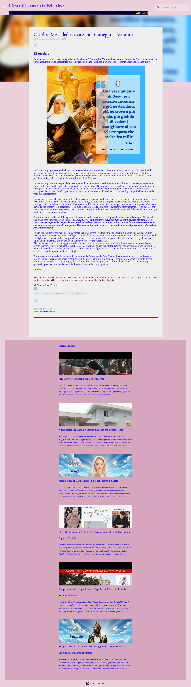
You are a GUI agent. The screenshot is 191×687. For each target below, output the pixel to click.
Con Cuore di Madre (36, 5)
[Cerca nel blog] (172, 7)
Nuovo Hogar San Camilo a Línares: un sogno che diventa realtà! (91, 429)
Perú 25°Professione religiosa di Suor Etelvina (81, 378)
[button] (35, 45)
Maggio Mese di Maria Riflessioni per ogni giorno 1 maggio (88, 480)
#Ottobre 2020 (78, 293)
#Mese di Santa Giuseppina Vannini (51, 293)
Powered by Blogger (95, 683)
